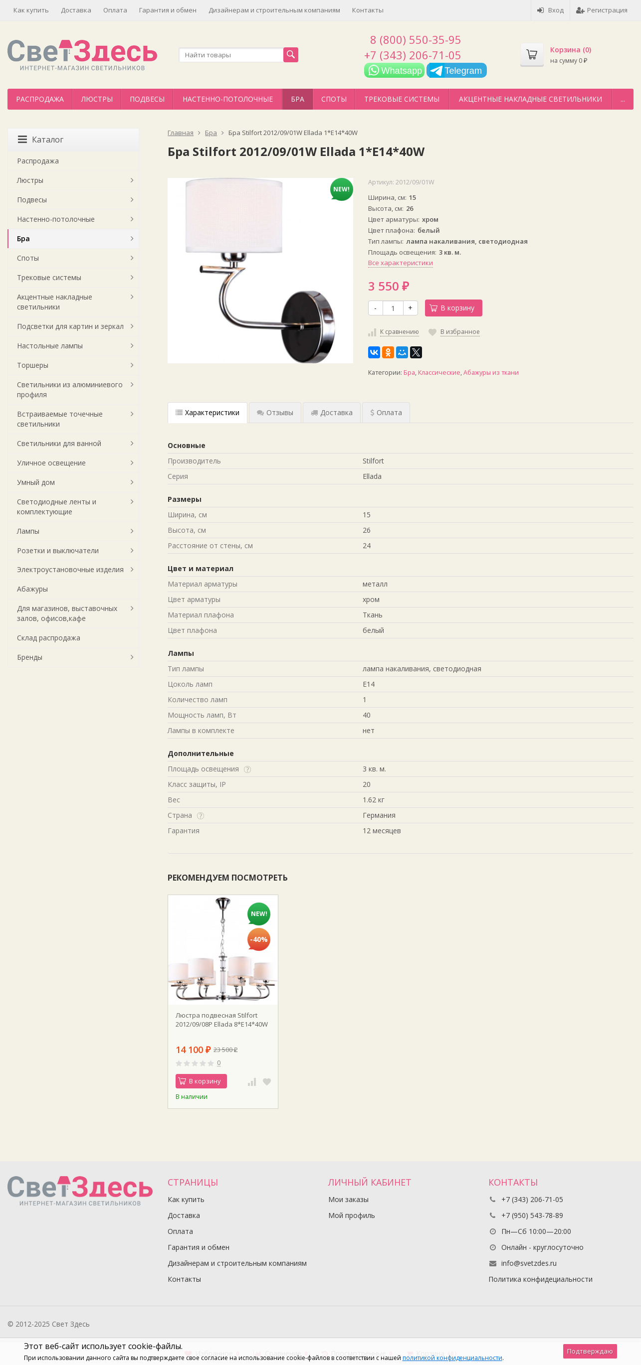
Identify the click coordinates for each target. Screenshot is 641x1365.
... (623, 99)
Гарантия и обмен (168, 9)
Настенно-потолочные (228, 99)
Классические (439, 372)
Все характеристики (400, 262)
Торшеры (32, 365)
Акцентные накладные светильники (530, 99)
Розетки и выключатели (58, 550)
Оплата (115, 9)
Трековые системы (401, 99)
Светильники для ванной (59, 443)
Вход (550, 9)
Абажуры (32, 589)
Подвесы (147, 99)
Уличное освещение (51, 462)
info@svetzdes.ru (529, 1263)
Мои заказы (348, 1199)
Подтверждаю (590, 1351)
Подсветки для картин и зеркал (70, 326)
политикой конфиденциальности (452, 1358)
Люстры (97, 99)
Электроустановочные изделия (70, 569)
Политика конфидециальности (540, 1279)
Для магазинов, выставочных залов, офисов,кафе (67, 613)
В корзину (451, 307)
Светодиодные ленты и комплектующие (56, 506)
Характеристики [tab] (207, 412)
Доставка (76, 9)
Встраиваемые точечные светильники (60, 419)
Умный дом (36, 482)
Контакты (368, 9)
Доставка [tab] (332, 412)
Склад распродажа (48, 637)
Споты (334, 99)
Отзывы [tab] (275, 412)
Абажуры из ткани (491, 372)
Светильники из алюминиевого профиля (70, 389)
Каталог (40, 139)
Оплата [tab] (386, 412)
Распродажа (40, 99)
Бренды (29, 657)
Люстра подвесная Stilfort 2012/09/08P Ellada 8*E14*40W (222, 1020)
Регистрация (602, 9)
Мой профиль (351, 1215)
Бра (297, 99)
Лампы (28, 531)
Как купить (31, 9)
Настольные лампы (50, 345)
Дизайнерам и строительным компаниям (274, 9)
